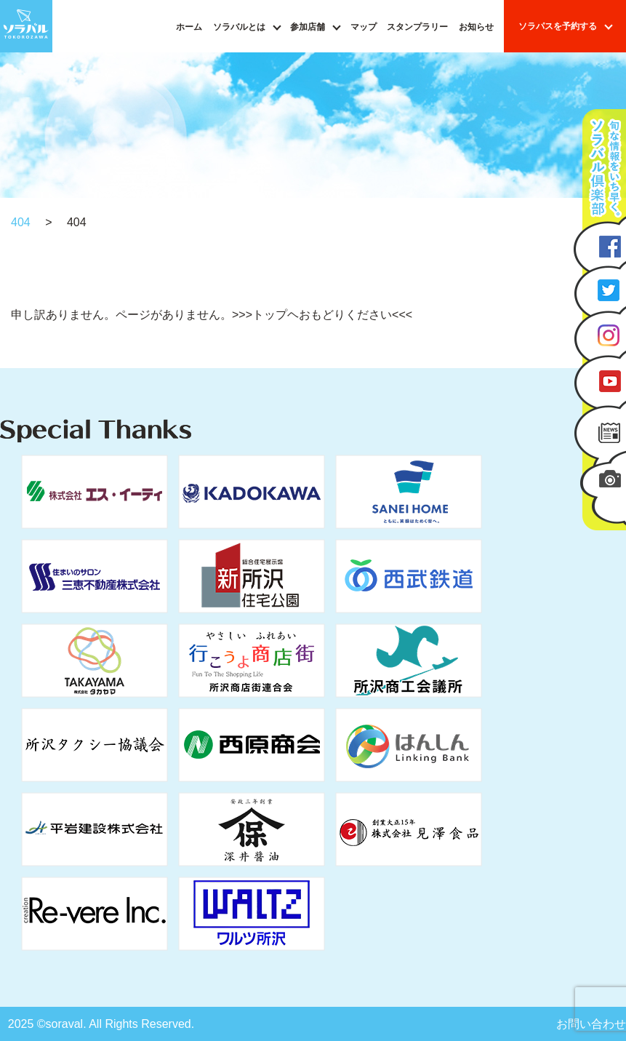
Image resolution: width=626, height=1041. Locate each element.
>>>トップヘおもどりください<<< (322, 314)
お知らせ (476, 27)
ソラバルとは (239, 27)
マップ (363, 27)
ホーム (189, 27)
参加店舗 (307, 27)
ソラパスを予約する (557, 26)
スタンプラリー (417, 27)
